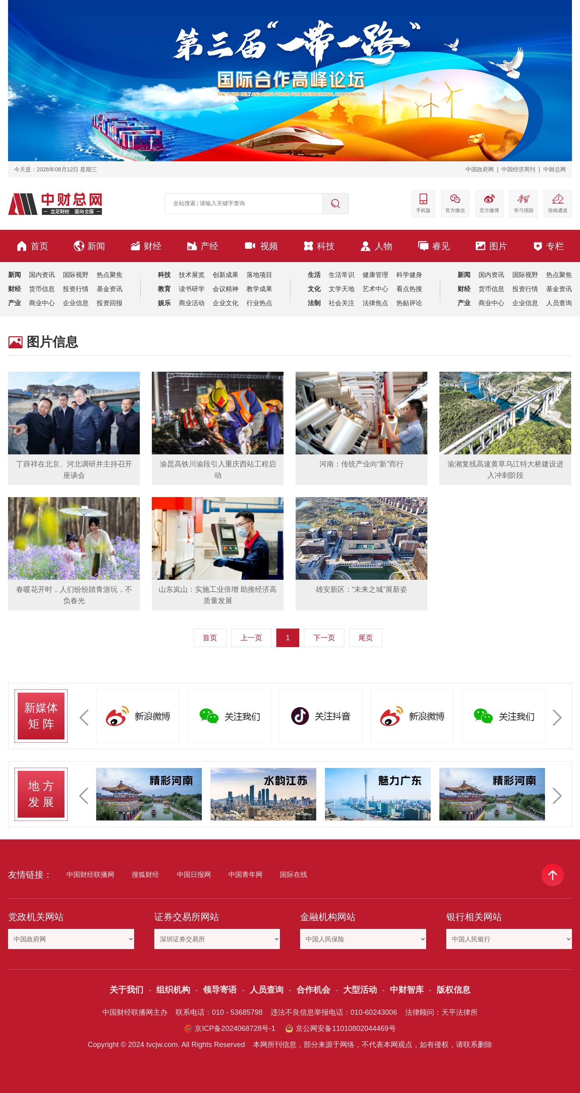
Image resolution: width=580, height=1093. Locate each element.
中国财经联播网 (90, 875)
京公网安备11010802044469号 (346, 1028)
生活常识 (341, 274)
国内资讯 (42, 274)
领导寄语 (220, 989)
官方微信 (455, 203)
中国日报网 (194, 875)
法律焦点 (375, 303)
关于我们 (126, 989)
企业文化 (225, 303)
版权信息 (453, 989)
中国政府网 (480, 169)
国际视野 (76, 274)
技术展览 (192, 274)
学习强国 (523, 203)
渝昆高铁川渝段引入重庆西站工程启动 (218, 469)
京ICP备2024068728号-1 (235, 1028)
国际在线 (293, 875)
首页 (32, 246)
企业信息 (76, 303)
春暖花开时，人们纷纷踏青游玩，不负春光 (74, 595)
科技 (319, 246)
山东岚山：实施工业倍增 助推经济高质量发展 (218, 595)
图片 (491, 246)
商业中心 (42, 303)
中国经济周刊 (518, 169)
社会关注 (341, 303)
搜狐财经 (145, 875)
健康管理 (375, 274)
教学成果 (259, 288)
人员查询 (559, 303)
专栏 (548, 246)
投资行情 (76, 288)
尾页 (365, 638)
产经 (202, 246)
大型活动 (360, 989)
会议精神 (225, 288)
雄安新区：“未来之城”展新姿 (362, 589)
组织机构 (173, 989)
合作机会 (313, 989)
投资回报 (109, 303)
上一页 (251, 638)
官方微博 (489, 203)
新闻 (89, 246)
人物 (376, 246)
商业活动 (192, 303)
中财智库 (407, 989)
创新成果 (225, 274)
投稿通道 (558, 203)
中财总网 (554, 169)
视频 (260, 246)
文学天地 (341, 288)
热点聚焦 (109, 274)
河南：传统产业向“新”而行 (361, 464)
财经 (146, 246)
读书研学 (192, 288)
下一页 (324, 638)
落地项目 (259, 274)
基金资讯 (109, 288)
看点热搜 (409, 288)
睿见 (434, 246)
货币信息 (42, 288)
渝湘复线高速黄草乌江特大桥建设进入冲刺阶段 (505, 469)
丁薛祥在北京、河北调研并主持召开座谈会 (74, 469)
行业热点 (259, 303)
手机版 (423, 203)
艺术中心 (375, 288)
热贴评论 (409, 303)
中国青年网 (245, 875)
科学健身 (409, 274)
